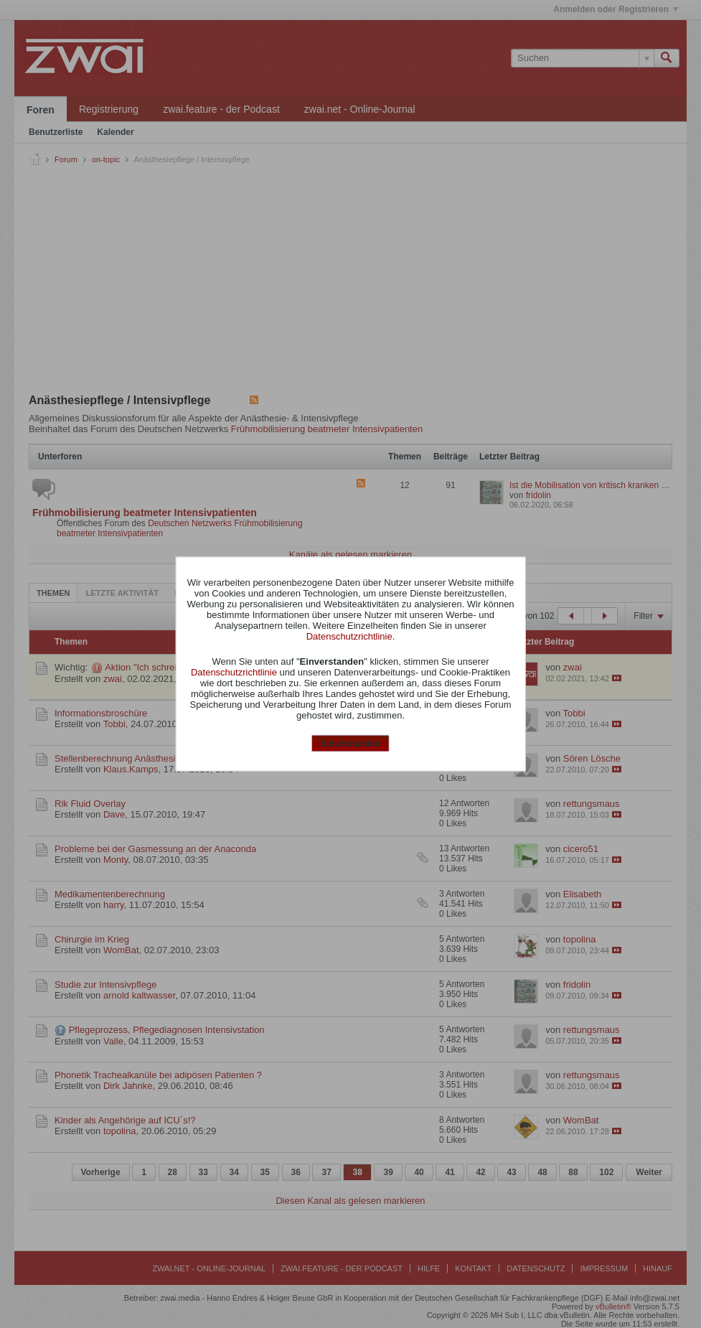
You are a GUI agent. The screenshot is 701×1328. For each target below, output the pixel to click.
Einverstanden (350, 743)
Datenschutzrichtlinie (349, 635)
